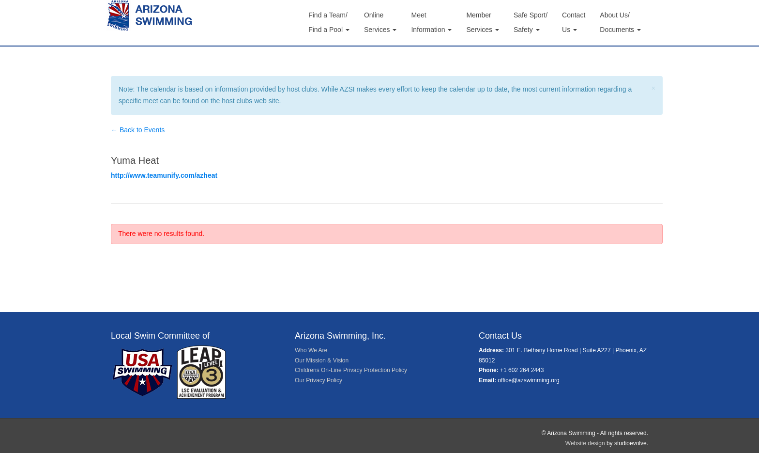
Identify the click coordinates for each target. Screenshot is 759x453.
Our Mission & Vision (322, 360)
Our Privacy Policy (318, 380)
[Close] (653, 88)
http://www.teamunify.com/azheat (164, 175)
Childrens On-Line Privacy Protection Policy (351, 370)
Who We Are (311, 350)
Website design (585, 443)
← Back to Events (138, 130)
